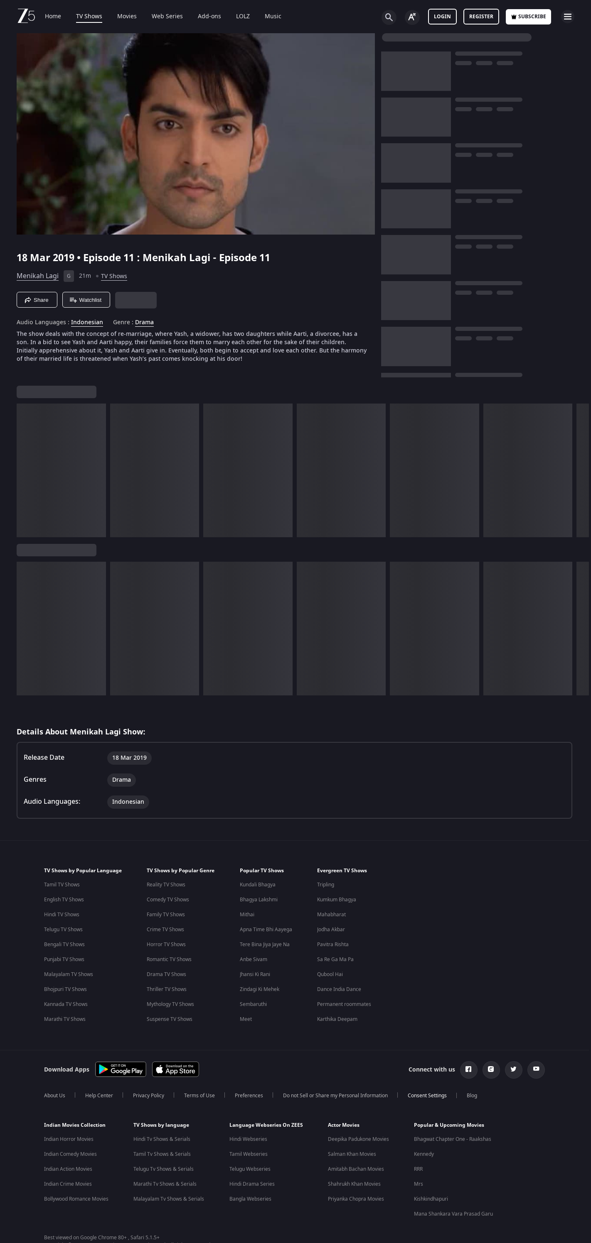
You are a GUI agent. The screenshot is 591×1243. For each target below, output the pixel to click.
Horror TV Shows (166, 954)
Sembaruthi (253, 1014)
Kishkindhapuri (431, 1209)
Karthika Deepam (337, 1029)
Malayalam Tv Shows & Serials (168, 1209)
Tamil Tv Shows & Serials (162, 1164)
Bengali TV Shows (64, 954)
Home (53, 17)
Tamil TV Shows (62, 894)
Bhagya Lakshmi (259, 909)
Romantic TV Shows (169, 969)
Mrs (418, 1194)
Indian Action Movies (68, 1179)
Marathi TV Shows (65, 1029)
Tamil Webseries (248, 1164)
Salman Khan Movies (352, 1164)
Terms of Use (199, 1105)
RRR (418, 1179)
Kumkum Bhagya (336, 909)
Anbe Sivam (253, 969)
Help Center (99, 1105)
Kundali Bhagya (258, 894)
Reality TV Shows (166, 894)
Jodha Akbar (331, 939)
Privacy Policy (148, 1105)
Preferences (249, 1105)
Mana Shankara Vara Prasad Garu (453, 1224)
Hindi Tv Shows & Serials (161, 1149)
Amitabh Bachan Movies (356, 1179)
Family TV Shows (166, 924)
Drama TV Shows (166, 984)
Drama (144, 322)
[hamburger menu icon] (567, 16)
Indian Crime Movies (68, 1194)
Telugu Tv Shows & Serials (163, 1179)
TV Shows (89, 17)
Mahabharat (331, 924)
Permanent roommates (344, 1014)
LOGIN (442, 16)
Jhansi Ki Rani (255, 984)
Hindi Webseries (248, 1149)
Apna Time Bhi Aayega (266, 939)
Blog (472, 1105)
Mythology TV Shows (170, 1014)
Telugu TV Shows (63, 939)
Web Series (167, 17)
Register (481, 16)
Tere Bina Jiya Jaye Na (265, 954)
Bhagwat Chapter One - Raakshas (452, 1149)
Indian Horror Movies (69, 1149)
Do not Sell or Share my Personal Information (335, 1105)
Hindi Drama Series (252, 1194)
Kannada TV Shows (66, 1014)
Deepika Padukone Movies (358, 1149)
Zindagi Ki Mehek (259, 999)
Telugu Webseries (250, 1179)
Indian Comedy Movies (70, 1164)
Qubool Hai (330, 984)
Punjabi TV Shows (64, 969)
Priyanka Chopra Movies (356, 1209)
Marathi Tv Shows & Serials (165, 1194)
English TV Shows (64, 909)
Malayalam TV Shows (68, 984)
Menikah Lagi (38, 276)
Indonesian (87, 322)
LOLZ (243, 17)
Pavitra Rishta (333, 954)
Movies (127, 17)
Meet (246, 1029)
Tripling (325, 894)
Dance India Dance (339, 999)
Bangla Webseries (250, 1209)
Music (273, 17)
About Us (54, 1105)
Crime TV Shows (165, 939)
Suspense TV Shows (169, 1029)
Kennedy (424, 1164)
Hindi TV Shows (61, 924)
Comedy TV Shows (168, 909)
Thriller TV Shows (167, 999)
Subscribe (528, 16)
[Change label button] (412, 17)
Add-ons (209, 17)
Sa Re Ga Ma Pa (335, 969)
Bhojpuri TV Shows (65, 999)
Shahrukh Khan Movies (354, 1194)
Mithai (247, 924)
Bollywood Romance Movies (76, 1209)
